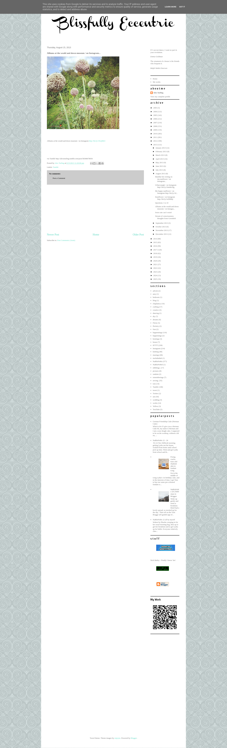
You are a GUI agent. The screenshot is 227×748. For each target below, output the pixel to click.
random (156, 374)
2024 (155, 275)
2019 (155, 257)
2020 (155, 261)
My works (156, 82)
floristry (156, 326)
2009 (155, 130)
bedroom (156, 297)
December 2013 (162, 234)
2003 (155, 108)
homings (156, 339)
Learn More (170, 7)
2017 (155, 250)
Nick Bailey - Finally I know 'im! (162, 560)
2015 (155, 242)
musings (156, 355)
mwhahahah (157, 358)
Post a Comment (59, 178)
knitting (156, 352)
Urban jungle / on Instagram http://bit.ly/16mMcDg (165, 186)
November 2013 (162, 230)
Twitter (155, 393)
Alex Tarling (158, 93)
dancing (156, 313)
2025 (155, 279)
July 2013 (159, 170)
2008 (155, 126)
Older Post (138, 234)
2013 (155, 145)
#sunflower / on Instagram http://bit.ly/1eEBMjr (165, 198)
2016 (155, 246)
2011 (155, 137)
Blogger (134, 738)
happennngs (157, 336)
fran (154, 329)
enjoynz (117, 738)
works (155, 403)
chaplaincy (157, 304)
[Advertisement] (95, 208)
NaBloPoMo (157, 361)
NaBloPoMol (158, 364)
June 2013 (160, 166)
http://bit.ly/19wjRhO (97, 141)
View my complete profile (160, 97)
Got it (182, 7)
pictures (156, 371)
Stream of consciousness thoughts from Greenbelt (165, 217)
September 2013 (162, 223)
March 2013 (160, 155)
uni (154, 397)
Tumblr (55, 167)
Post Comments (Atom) (66, 240)
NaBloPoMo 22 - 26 (160, 440)
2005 (155, 115)
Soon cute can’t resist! (163, 212)
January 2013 (161, 148)
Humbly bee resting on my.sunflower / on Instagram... (163, 179)
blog (154, 300)
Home (96, 234)
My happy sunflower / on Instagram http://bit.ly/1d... (166, 192)
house (155, 342)
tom (154, 384)
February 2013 (161, 151)
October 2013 (161, 227)
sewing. (156, 380)
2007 (155, 122)
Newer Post (53, 234)
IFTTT (155, 345)
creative (156, 310)
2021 (155, 264)
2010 (155, 134)
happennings (157, 332)
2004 (155, 111)
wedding (156, 400)
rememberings (158, 377)
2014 (155, 239)
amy (154, 294)
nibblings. (156, 368)
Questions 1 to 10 (161, 203)
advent (155, 291)
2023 (155, 272)
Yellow (155, 406)
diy (154, 316)
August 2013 (161, 173)
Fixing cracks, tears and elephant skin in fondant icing (173, 464)
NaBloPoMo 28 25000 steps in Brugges (174, 492)
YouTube (156, 409)
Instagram (156, 348)
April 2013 (160, 159)
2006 (155, 119)
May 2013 (160, 162)
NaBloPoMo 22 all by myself (164, 520)
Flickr (155, 323)
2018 (155, 253)
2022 (155, 268)
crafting (156, 307)
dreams (155, 319)
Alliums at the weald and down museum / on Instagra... (167, 207)
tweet (155, 390)
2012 (155, 141)
